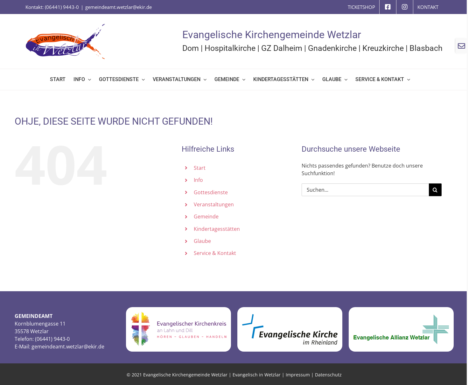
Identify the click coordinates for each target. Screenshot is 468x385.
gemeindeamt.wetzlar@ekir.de (118, 7)
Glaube (202, 240)
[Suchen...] (365, 189)
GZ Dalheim (281, 48)
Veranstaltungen (214, 204)
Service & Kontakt (215, 253)
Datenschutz (328, 375)
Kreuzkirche (383, 48)
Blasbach (426, 48)
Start (200, 167)
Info (198, 179)
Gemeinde (206, 216)
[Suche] (435, 189)
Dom (190, 48)
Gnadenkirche (332, 48)
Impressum (298, 375)
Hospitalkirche (230, 48)
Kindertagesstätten (217, 228)
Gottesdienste (211, 192)
